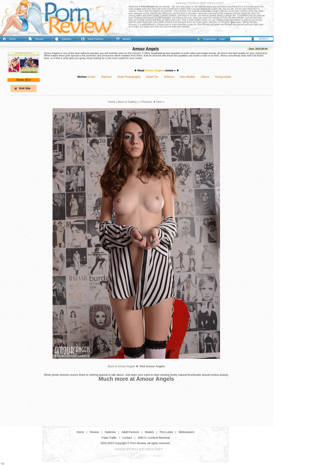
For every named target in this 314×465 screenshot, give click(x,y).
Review (39, 39)
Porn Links (166, 432)
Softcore (169, 76)
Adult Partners (96, 39)
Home (12, 39)
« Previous (145, 101)
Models (127, 39)
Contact (127, 437)
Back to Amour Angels (121, 366)
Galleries (66, 39)
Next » (160, 101)
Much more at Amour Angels (136, 379)
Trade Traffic (109, 437)
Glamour (106, 76)
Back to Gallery (127, 101)
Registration (210, 39)
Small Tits (152, 76)
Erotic (91, 76)
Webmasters (186, 432)
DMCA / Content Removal (154, 437)
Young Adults (223, 76)
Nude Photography (129, 76)
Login (222, 39)
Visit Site (25, 88)
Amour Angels (145, 49)
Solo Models (187, 76)
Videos (205, 76)
